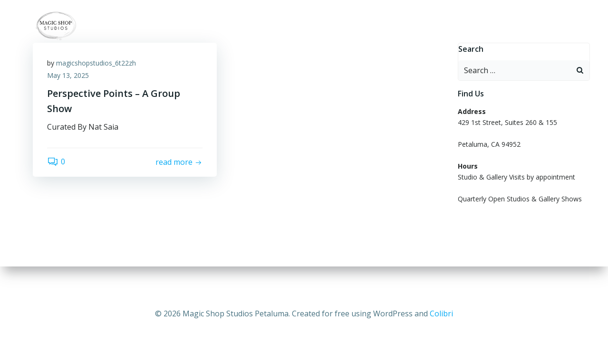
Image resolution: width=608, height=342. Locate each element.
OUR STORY (473, 25)
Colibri (441, 313)
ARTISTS (301, 25)
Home (259, 25)
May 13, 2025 (68, 75)
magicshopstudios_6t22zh (96, 62)
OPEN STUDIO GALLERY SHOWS (384, 25)
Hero (558, 25)
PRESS (520, 25)
